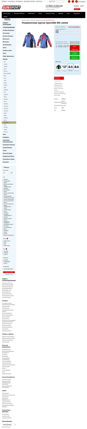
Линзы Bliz (4, 354)
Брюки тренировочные (7, 186)
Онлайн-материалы (8, 30)
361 (5, 62)
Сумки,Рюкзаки (7, 147)
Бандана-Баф (5, 356)
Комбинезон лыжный (8, 197)
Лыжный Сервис (7, 153)
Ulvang (5, 127)
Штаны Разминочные (8, 235)
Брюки (5, 182)
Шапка (5, 232)
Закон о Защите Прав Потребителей (7, 386)
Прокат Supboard (6, 316)
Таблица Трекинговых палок (8, 364)
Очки (4, 134)
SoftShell (58, 70)
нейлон (5, 263)
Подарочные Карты (8, 156)
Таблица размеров (74, 53)
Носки (5, 211)
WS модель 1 (64, 71)
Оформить (77, 9)
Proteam (6, 106)
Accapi (5, 64)
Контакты (39, 1)
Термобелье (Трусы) (8, 224)
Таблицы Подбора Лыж (7, 340)
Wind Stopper (6, 261)
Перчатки (5, 212)
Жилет (5, 191)
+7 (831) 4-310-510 (54, 5)
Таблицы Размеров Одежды (8, 338)
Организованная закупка (8, 295)
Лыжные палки (7, 50)
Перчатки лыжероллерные (7, 215)
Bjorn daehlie (7, 73)
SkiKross (6, 118)
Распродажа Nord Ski (7, 293)
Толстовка (6, 226)
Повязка (5, 217)
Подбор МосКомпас (6, 363)
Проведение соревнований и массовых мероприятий (9, 321)
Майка (5, 208)
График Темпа (5, 396)
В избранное (75, 48)
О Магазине (11, 1)
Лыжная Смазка (5, 342)
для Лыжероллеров (8, 269)
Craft (5, 80)
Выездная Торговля (6, 330)
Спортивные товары (8, 159)
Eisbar (5, 83)
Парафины (6, 137)
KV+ (5, 92)
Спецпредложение (6, 297)
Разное (6, 132)
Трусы (5, 229)
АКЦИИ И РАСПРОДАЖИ (7, 23)
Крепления (6, 39)
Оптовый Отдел (5, 308)
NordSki (6, 104)
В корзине (79, 5)
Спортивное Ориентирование (8, 141)
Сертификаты (5, 329)
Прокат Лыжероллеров (7, 315)
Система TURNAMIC (6, 361)
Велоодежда (6, 190)
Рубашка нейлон (7, 218)
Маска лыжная (7, 209)
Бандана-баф (6, 181)
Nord (5, 101)
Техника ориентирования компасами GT (8, 352)
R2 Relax (6, 108)
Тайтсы (5, 220)
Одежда (5, 59)
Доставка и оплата (29, 1)
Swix (5, 125)
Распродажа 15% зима (7, 283)
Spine (5, 120)
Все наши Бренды (6, 426)
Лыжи (4, 47)
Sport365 (6, 122)
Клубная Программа (7, 323)
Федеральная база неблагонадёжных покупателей (6, 383)
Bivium (5, 71)
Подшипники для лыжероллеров (6, 358)
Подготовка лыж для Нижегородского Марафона (8, 304)
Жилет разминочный (8, 193)
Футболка (5, 230)
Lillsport (6, 94)
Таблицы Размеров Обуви (8, 336)
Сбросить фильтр (9, 274)
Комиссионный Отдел (7, 327)
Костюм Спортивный (8, 200)
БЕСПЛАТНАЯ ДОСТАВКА (7, 284)
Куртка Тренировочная (7, 206)
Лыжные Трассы (6, 416)
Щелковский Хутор (6, 401)
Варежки (5, 188)
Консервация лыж (6, 349)
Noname (6, 99)
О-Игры (4, 368)
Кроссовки (6, 42)
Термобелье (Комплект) (6, 222)
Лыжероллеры (7, 45)
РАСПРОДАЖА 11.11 (6, 290)
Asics (5, 69)
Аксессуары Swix (6, 366)
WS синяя (70, 70)
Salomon (6, 111)
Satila (5, 113)
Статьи (3, 372)
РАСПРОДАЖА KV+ (6, 292)
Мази (4, 53)
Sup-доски (6, 162)
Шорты (5, 233)
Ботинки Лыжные (8, 36)
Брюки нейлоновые (8, 184)
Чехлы (4, 150)
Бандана (5, 179)
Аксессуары (6, 33)
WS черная (76, 70)
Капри (5, 194)
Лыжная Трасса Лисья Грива (8, 395)
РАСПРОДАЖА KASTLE (7, 288)
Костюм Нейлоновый (8, 199)
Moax (5, 97)
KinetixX (6, 90)
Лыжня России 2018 (6, 417)
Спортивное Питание (9, 145)
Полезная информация (74, 57)
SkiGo (5, 115)
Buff (5, 76)
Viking (5, 129)
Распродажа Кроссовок (7, 286)
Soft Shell (5, 260)
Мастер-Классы (5, 318)
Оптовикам (19, 1)
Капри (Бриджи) (7, 196)
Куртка (5, 202)
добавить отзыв (58, 83)
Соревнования (5, 393)
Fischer (5, 85)
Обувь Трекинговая (8, 56)
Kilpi (5, 87)
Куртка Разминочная (8, 204)
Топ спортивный (7, 227)
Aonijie (5, 66)
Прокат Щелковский (6, 313)
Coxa (5, 78)
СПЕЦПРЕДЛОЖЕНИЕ (9, 27)
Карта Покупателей (6, 379)
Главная (4, 1)
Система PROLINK (6, 370)
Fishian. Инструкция (6, 373)
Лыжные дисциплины (7, 403)
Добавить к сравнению (57, 78)
